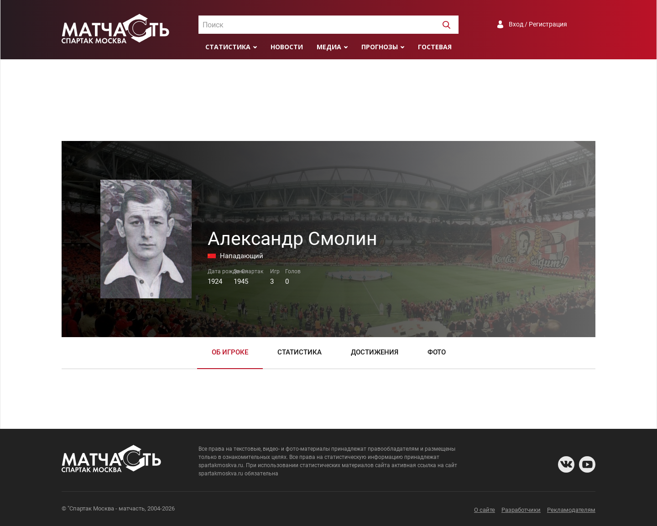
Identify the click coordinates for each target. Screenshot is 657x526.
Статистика (227, 46)
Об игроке (230, 352)
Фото (437, 352)
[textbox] (328, 25)
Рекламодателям (571, 509)
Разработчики (521, 509)
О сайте (484, 509)
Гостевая (435, 46)
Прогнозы (379, 46)
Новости (287, 46)
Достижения (374, 352)
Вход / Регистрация (538, 24)
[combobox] (328, 25)
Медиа (329, 46)
